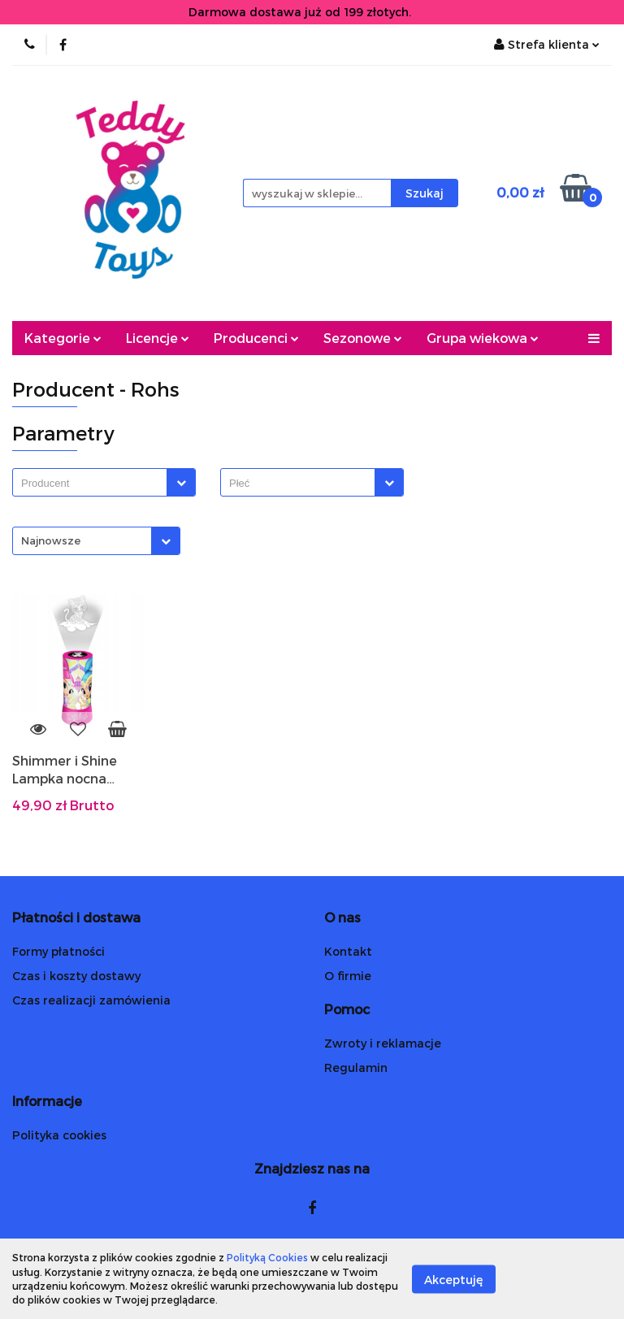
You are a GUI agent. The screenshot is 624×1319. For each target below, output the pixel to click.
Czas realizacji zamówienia (91, 1000)
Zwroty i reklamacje (382, 1043)
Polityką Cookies (267, 1257)
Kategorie (63, 337)
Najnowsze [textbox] (50, 540)
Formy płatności (58, 951)
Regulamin (356, 1067)
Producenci (256, 337)
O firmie (347, 976)
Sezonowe (362, 337)
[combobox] (104, 482)
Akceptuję (453, 1279)
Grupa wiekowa (483, 337)
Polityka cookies (59, 1135)
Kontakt (348, 951)
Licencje (157, 337)
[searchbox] (94, 483)
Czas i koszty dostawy (76, 976)
